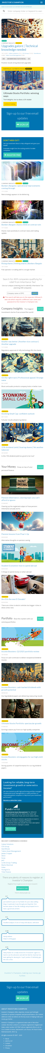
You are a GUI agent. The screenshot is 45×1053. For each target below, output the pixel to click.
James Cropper (6, 853)
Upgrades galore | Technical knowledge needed (19, 47)
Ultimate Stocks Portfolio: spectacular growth (21, 723)
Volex (3, 867)
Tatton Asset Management (13, 55)
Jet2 (2, 860)
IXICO (3, 856)
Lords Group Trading (9, 863)
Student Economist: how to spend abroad (19, 565)
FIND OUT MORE (10, 829)
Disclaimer (8, 1046)
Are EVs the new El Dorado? (13, 599)
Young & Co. (5, 870)
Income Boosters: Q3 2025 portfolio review (20, 651)
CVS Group (25, 53)
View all (40, 309)
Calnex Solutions (13, 53)
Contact (7, 1043)
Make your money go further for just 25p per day (16, 7)
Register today (22, 888)
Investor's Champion (13, 2)
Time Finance (6, 872)
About (7, 1039)
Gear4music (37, 53)
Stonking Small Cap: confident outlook (18, 413)
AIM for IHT (9, 1041)
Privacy (7, 1048)
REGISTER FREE (12, 155)
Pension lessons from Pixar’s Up (15, 534)
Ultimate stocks (18, 69)
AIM (4, 59)
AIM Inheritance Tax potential (16, 59)
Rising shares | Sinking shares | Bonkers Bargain (21, 263)
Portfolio (7, 69)
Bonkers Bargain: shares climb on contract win (21, 224)
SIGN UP (22, 124)
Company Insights (8, 43)
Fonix (3, 858)
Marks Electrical (7, 865)
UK (29, 59)
